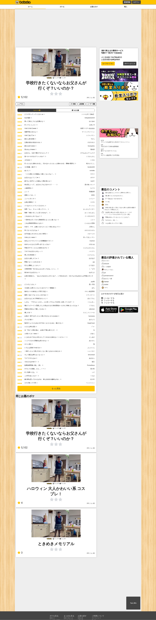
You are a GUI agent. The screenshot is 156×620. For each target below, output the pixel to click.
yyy (94, 262)
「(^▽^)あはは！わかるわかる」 (112, 199)
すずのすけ (91, 142)
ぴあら (92, 333)
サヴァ (92, 174)
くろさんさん (90, 156)
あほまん (92, 358)
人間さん (92, 227)
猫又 (93, 362)
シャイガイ (91, 351)
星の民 (92, 369)
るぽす (92, 181)
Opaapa (105, 282)
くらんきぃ (91, 302)
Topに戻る (133, 603)
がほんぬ (92, 244)
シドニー (92, 198)
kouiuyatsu (91, 146)
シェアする (20, 104)
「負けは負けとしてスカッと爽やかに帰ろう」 (117, 193)
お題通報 (81, 104)
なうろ (92, 188)
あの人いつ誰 (107, 279)
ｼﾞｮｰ (93, 326)
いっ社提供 (106, 267)
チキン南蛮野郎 (90, 291)
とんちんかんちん (89, 248)
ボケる (62, 7)
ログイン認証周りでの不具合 (119, 154)
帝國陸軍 (92, 191)
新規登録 (127, 2)
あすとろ (92, 319)
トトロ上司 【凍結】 (88, 114)
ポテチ (92, 177)
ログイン (136, 2)
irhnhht (105, 285)
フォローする (107, 300)
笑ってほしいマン (89, 237)
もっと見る (56, 388)
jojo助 (93, 281)
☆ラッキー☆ (90, 295)
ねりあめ (92, 121)
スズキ (92, 202)
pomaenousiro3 (107, 276)
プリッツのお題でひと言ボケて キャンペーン (119, 141)
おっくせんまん (90, 213)
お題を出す (94, 7)
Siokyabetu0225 (90, 118)
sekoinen (92, 309)
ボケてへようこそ (130, 63)
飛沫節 (92, 149)
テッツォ (92, 205)
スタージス (91, 234)
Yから (93, 139)
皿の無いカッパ (90, 184)
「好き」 (105, 205)
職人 (125, 7)
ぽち (93, 288)
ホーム (30, 7)
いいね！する (107, 298)
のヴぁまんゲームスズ (87, 153)
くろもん (92, 305)
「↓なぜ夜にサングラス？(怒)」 (112, 223)
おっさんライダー (89, 209)
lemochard (91, 355)
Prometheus (91, 365)
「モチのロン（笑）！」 (110, 220)
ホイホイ (105, 261)
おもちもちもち (90, 230)
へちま (92, 376)
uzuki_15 (92, 125)
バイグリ (92, 251)
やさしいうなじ (107, 270)
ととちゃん (91, 255)
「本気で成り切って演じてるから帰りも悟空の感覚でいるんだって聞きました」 (119, 208)
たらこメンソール (89, 312)
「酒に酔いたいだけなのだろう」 (113, 196)
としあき (92, 337)
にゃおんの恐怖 (90, 223)
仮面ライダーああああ (87, 128)
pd (104, 273)
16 (94, 330)
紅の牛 (92, 379)
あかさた (92, 340)
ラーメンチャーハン (88, 132)
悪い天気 (92, 284)
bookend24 (91, 167)
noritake (92, 170)
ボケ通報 (73, 104)
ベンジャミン (90, 383)
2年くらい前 (91, 97)
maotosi (92, 241)
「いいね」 (106, 202)
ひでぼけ (92, 265)
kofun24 (105, 264)
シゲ (93, 372)
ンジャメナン (90, 135)
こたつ (92, 220)
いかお (92, 160)
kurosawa (92, 316)
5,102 (22, 97)
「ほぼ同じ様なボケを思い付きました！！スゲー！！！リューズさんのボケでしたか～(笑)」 (117, 213)
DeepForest (91, 323)
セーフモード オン (108, 63)
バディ (105, 288)
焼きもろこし (90, 163)
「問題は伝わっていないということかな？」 (116, 217)
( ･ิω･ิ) (92, 269)
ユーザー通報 (91, 104)
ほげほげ (92, 258)
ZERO (93, 195)
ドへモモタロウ (90, 216)
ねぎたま (92, 272)
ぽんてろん (91, 298)
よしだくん (91, 347)
